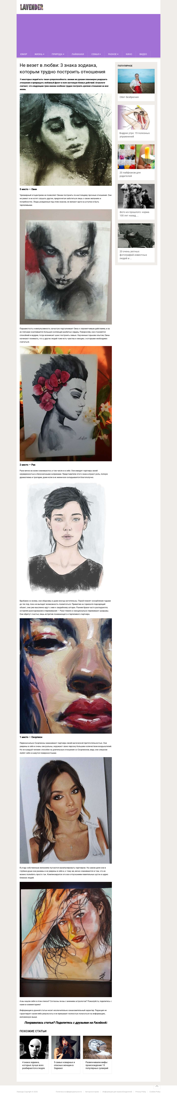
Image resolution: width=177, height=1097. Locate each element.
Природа (57, 54)
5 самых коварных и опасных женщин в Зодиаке (64, 1065)
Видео (143, 54)
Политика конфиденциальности (69, 1092)
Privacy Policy (140, 1092)
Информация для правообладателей (117, 1092)
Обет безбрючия (129, 97)
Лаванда (20, 1092)
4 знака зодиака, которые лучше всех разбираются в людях (33, 1065)
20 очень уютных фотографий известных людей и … (133, 255)
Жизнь (38, 54)
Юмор (23, 54)
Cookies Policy (154, 1092)
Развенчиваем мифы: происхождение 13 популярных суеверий (97, 1065)
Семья (95, 54)
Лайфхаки (78, 54)
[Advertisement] (88, 32)
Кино (129, 54)
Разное (112, 54)
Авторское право (92, 1092)
